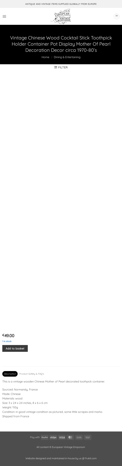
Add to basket (15, 348)
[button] (4, 16)
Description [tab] (10, 373)
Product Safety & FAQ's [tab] (31, 373)
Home (45, 57)
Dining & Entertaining (67, 57)
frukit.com (91, 458)
